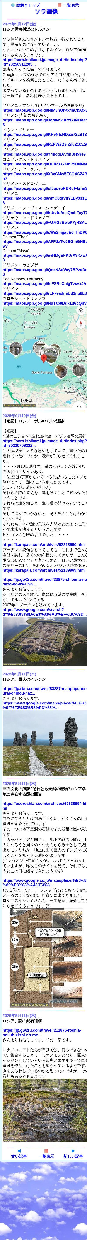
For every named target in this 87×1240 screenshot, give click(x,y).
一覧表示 (68, 5)
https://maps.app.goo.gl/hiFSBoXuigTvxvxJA (44, 283)
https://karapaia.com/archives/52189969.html (44, 570)
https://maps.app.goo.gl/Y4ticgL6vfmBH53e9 (44, 154)
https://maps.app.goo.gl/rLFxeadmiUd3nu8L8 (45, 293)
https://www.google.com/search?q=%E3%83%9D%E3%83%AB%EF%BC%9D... (45, 612)
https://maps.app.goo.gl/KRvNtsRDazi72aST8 (45, 134)
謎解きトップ (25, 5)
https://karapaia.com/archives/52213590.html (44, 545)
